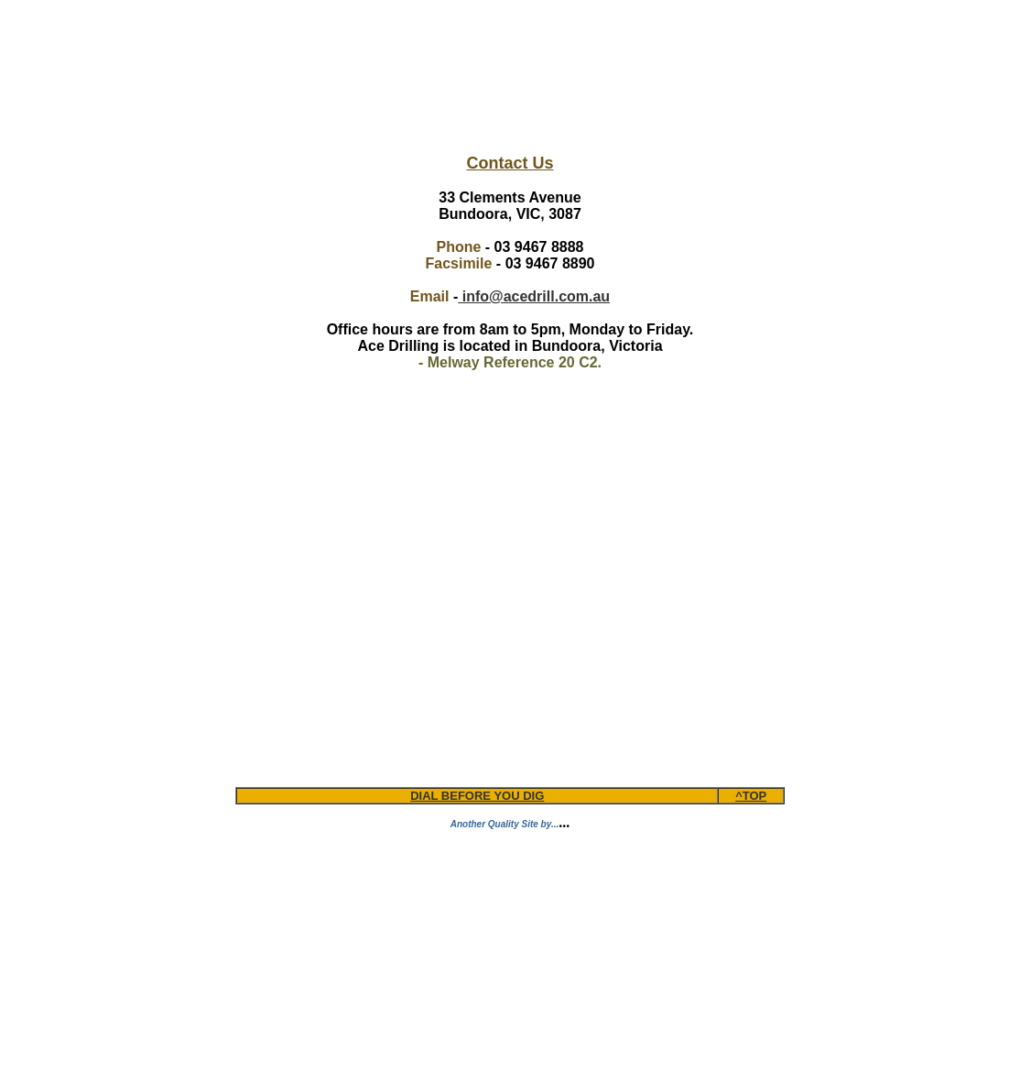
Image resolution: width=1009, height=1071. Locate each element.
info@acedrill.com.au (534, 296)
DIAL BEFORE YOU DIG (477, 796)
